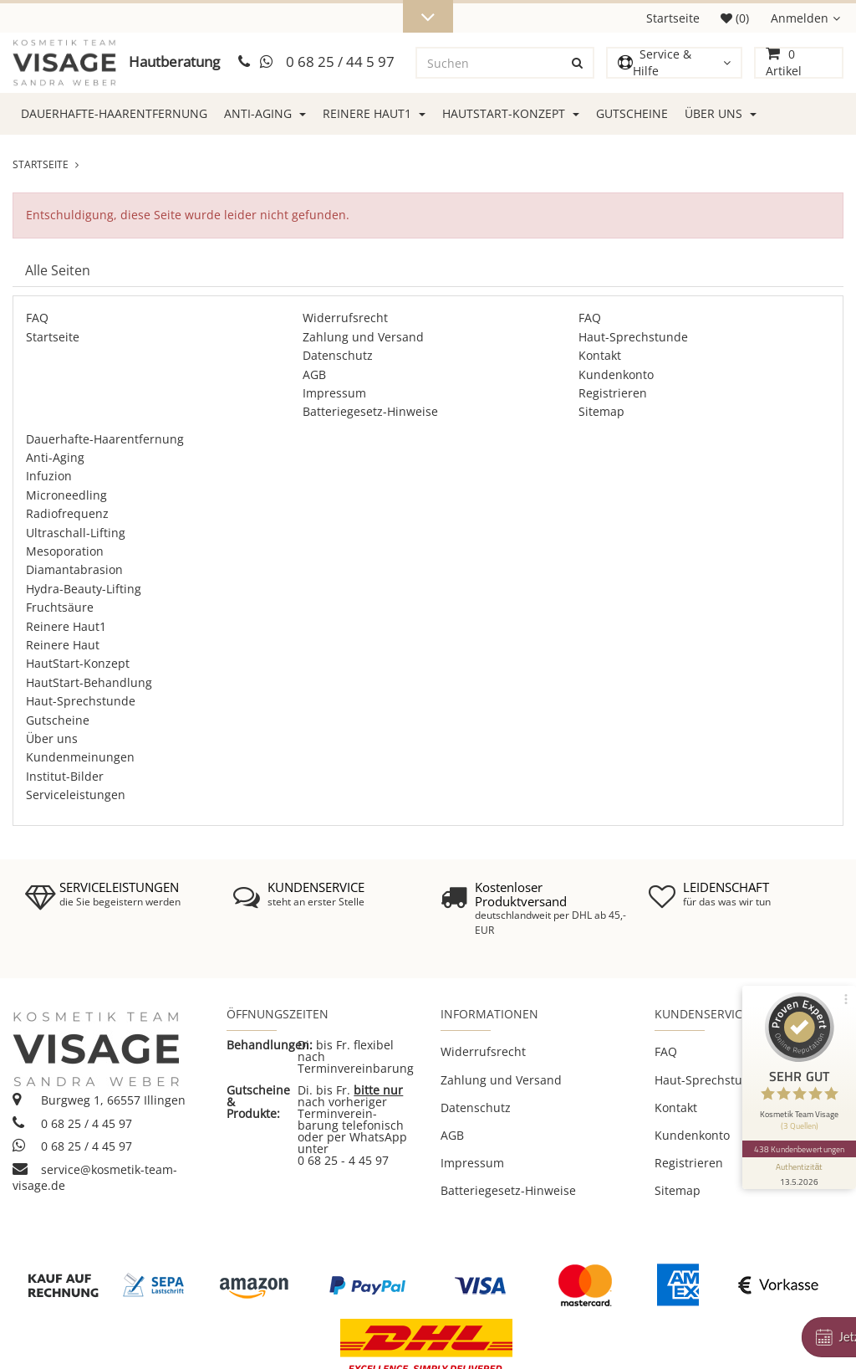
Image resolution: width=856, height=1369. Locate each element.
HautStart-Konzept (510, 113)
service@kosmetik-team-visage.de (95, 1177)
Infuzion (49, 476)
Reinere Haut (62, 645)
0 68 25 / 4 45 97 (72, 1123)
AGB (314, 374)
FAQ (37, 318)
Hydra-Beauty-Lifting (83, 589)
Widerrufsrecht (345, 318)
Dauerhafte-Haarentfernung (114, 113)
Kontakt (599, 355)
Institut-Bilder (65, 776)
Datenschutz (338, 355)
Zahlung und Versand (363, 337)
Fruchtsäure (60, 607)
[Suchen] (490, 63)
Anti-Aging (265, 113)
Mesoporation (65, 551)
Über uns (721, 113)
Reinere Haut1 (374, 113)
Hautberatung (174, 61)
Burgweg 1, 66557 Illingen (99, 1100)
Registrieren (612, 393)
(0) (735, 18)
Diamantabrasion (74, 569)
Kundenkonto (616, 374)
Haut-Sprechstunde (633, 337)
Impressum (334, 393)
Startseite (673, 18)
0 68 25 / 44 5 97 (340, 61)
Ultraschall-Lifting (75, 533)
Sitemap (601, 411)
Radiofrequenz (67, 513)
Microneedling (66, 495)
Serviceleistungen (75, 794)
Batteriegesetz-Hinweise (370, 411)
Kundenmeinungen (80, 757)
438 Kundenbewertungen (799, 1149)
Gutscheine (632, 113)
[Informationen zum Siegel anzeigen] (799, 1173)
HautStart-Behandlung (89, 682)
